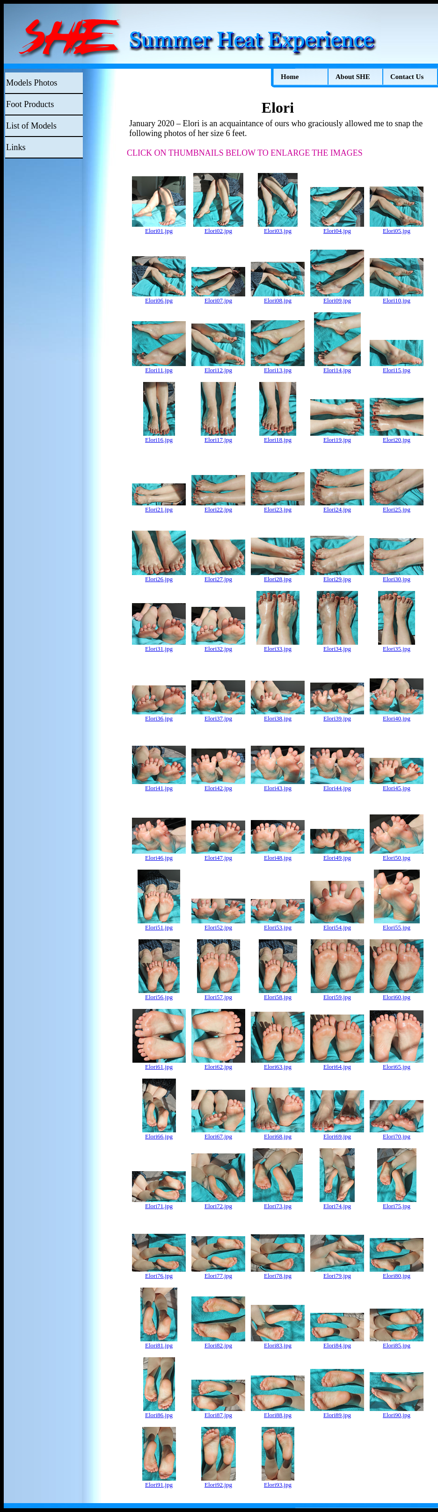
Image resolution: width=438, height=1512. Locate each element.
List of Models (31, 125)
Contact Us (406, 76)
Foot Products (30, 104)
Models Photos (31, 82)
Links (16, 147)
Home (290, 76)
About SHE (353, 76)
